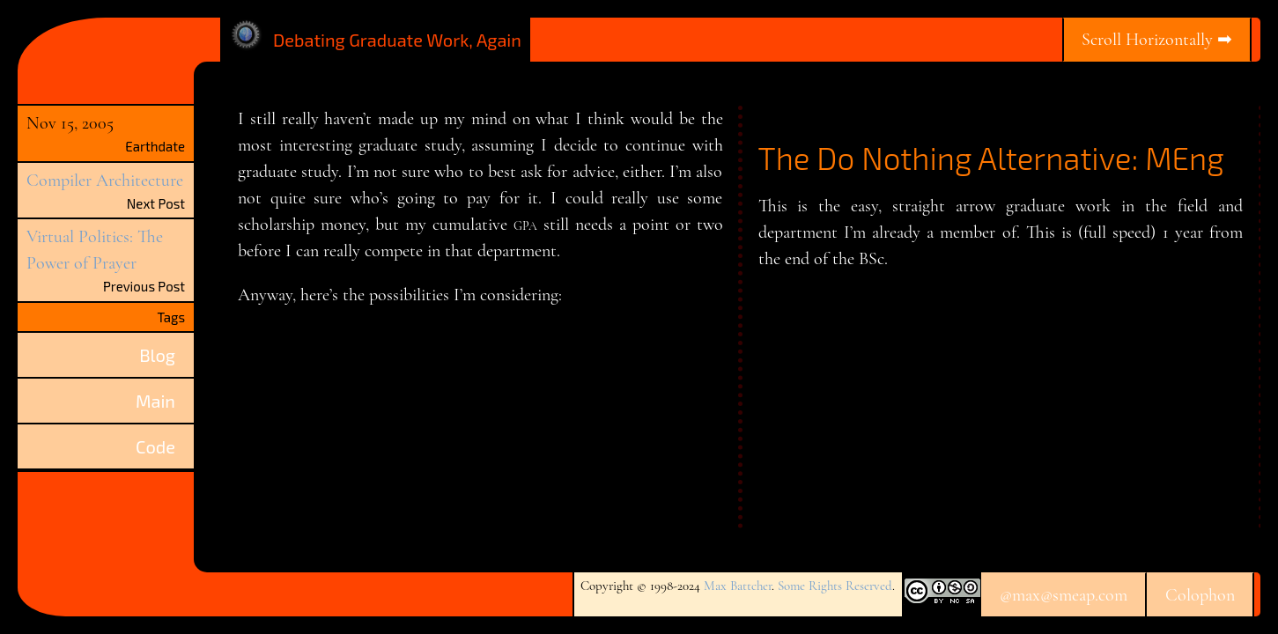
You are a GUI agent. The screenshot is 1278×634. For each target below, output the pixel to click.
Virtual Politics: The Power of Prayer (94, 250)
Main (155, 400)
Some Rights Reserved (835, 585)
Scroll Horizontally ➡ (1157, 39)
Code (155, 446)
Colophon (1200, 595)
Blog (157, 354)
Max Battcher (738, 585)
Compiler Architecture (104, 180)
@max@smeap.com (1063, 595)
